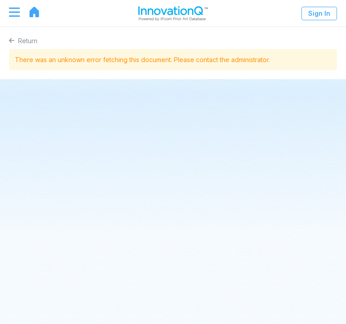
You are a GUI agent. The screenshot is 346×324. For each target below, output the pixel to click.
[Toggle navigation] (10, 12)
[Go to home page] (30, 12)
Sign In (319, 13)
